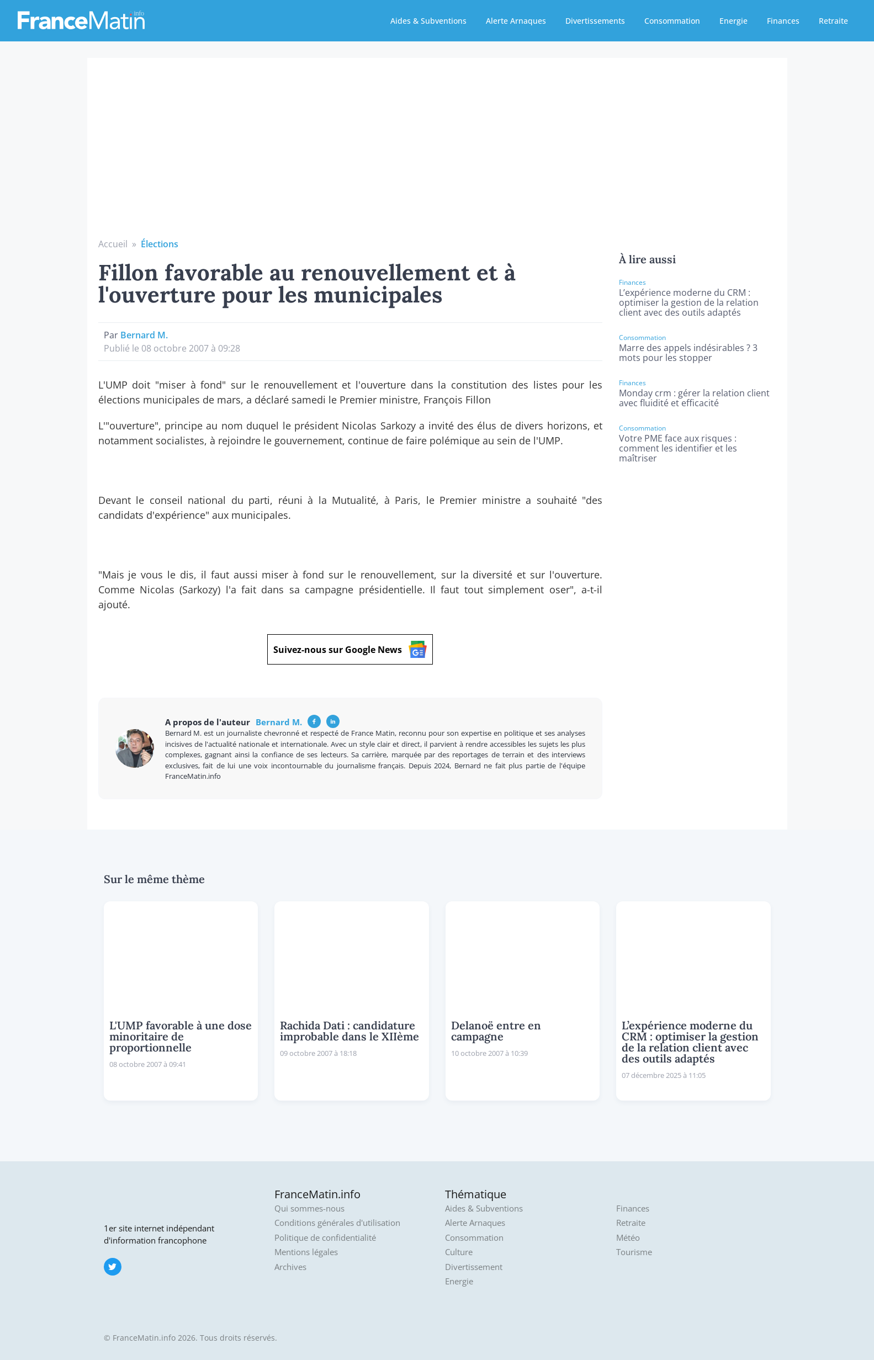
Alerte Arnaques (516, 20)
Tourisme (634, 1252)
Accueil (113, 244)
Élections (159, 244)
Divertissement (473, 1267)
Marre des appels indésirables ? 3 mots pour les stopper (688, 353)
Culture (459, 1252)
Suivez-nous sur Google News (350, 649)
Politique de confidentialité (325, 1237)
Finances (783, 20)
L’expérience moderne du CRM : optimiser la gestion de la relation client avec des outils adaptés (689, 302)
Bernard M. (144, 335)
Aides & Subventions (428, 20)
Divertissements (595, 20)
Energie (733, 20)
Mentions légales (306, 1252)
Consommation (672, 20)
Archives (290, 1267)
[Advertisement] (437, 154)
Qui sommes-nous (309, 1208)
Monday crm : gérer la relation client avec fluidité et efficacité (694, 398)
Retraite (833, 20)
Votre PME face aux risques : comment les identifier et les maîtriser (678, 448)
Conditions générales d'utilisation (337, 1223)
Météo (628, 1237)
